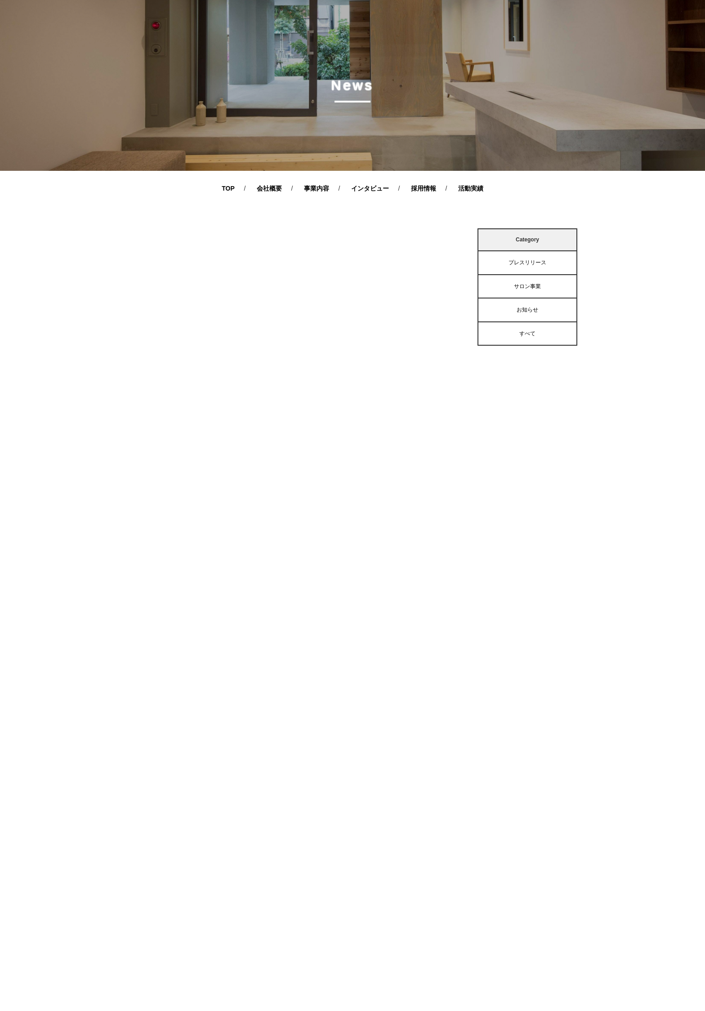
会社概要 (269, 188)
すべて (527, 333)
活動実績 (470, 188)
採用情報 (423, 188)
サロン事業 (527, 286)
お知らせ (527, 310)
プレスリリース (527, 262)
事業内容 (316, 188)
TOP (228, 188)
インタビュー (370, 188)
